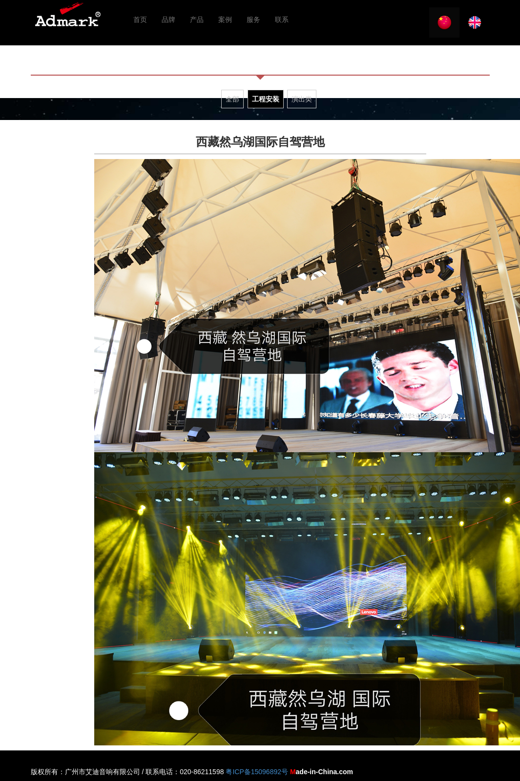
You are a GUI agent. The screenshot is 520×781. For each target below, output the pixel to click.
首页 (140, 19)
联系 (282, 19)
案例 (225, 19)
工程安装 (265, 99)
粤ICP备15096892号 (257, 772)
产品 (197, 19)
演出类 (301, 99)
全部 (232, 99)
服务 (253, 19)
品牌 (168, 19)
